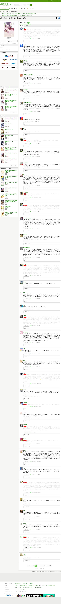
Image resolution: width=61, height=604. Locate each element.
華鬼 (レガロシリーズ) (8, 123)
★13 (30, 83)
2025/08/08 (38, 53)
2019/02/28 (38, 529)
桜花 (24, 292)
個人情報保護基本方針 (23, 579)
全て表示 (21, 25)
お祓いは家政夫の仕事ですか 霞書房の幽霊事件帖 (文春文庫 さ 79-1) (11, 201)
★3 (30, 38)
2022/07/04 (38, 257)
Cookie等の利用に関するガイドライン (35, 579)
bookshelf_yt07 (26, 247)
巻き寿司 (25, 60)
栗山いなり (25, 89)
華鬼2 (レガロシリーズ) (9, 129)
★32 (30, 325)
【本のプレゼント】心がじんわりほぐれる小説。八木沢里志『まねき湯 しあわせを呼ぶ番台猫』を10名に (18, 13)
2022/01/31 (39, 275)
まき (24, 28)
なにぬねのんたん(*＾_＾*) (28, 218)
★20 (30, 492)
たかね (24, 203)
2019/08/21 (38, 443)
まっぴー (25, 264)
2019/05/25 (39, 492)
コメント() (33, 38)
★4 (30, 257)
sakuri (24, 412)
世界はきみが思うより (8, 206)
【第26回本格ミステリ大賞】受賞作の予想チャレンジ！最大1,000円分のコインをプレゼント (16, 15)
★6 (30, 353)
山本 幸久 (6, 183)
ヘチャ (24, 44)
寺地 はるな (6, 207)
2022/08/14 (38, 228)
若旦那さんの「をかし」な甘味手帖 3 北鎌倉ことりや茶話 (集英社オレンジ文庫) (11, 194)
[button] (31, 5)
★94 (30, 111)
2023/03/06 (38, 185)
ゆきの (24, 523)
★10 (30, 461)
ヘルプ (16, 581)
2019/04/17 (38, 516)
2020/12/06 (39, 325)
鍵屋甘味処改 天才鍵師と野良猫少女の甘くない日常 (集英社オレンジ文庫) (11, 89)
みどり (24, 450)
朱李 (24, 348)
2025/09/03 (38, 38)
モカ (24, 468)
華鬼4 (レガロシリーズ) (9, 141)
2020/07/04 (39, 396)
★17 (30, 432)
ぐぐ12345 (25, 162)
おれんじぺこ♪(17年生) (28, 74)
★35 (30, 197)
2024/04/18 (39, 111)
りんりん (25, 480)
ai (23, 117)
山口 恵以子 (6, 214)
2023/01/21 (38, 211)
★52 (30, 383)
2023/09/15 (38, 143)
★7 (30, 228)
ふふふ (24, 150)
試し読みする (9, 41)
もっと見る (13, 112)
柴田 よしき (6, 178)
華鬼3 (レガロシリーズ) (9, 135)
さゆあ (24, 315)
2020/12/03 (38, 342)
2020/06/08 (39, 406)
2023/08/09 (38, 156)
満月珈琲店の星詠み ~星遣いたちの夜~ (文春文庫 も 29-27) (11, 188)
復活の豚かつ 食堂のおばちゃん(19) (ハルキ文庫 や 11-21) (11, 213)
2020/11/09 (38, 353)
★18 (30, 406)
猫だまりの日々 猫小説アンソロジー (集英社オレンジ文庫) (11, 148)
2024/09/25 (39, 83)
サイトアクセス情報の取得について (49, 579)
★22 (30, 275)
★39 (30, 396)
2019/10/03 (39, 432)
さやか (24, 498)
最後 (50, 565)
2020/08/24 (39, 383)
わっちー (25, 424)
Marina (24, 536)
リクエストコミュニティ (38, 581)
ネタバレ (27, 25)
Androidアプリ (17, 583)
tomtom (25, 234)
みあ (24, 360)
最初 (29, 565)
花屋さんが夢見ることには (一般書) (11, 182)
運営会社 (16, 579)
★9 (30, 529)
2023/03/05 (39, 197)
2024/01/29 (37, 121)
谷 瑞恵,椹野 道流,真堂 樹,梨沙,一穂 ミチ (11, 149)
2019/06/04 (38, 474)
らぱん (24, 554)
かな (24, 510)
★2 (30, 67)
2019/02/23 (39, 547)
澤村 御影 (6, 202)
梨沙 (3, 11)
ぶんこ (24, 389)
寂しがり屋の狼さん (27, 102)
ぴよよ (24, 438)
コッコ (24, 138)
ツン (24, 305)
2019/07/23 (39, 461)
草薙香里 (25, 402)
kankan (25, 282)
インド (24, 373)
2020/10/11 (38, 366)
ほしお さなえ (7, 172)
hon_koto (25, 332)
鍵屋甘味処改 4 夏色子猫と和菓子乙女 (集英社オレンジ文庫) (11, 101)
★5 (30, 96)
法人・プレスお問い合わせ (27, 581)
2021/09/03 (38, 298)
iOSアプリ (23, 583)
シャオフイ (25, 192)
